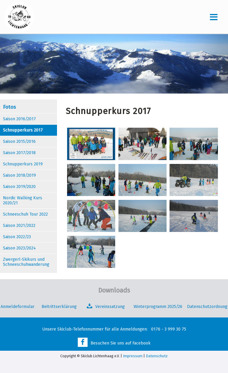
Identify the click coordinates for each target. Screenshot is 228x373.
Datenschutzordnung (207, 306)
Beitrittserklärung (59, 306)
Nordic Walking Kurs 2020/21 (22, 200)
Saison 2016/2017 (19, 118)
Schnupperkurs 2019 (23, 164)
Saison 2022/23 (17, 236)
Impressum (132, 356)
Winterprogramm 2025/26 (158, 306)
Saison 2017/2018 (19, 152)
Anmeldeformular (17, 306)
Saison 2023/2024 (19, 248)
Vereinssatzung (110, 306)
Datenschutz (157, 356)
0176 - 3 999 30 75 (168, 329)
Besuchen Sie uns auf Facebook (121, 343)
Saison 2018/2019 (19, 175)
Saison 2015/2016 (19, 141)
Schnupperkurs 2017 (23, 130)
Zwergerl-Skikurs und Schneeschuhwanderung (26, 262)
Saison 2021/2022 (19, 225)
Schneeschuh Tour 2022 (25, 214)
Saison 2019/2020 (19, 186)
